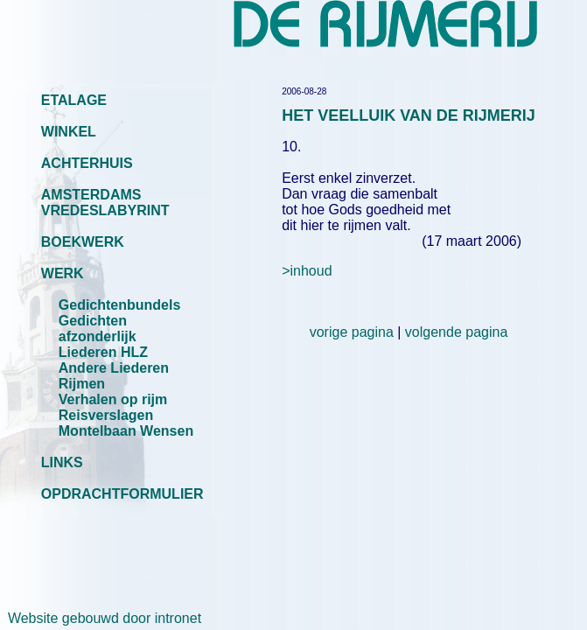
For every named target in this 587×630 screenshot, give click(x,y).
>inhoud (307, 270)
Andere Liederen (114, 367)
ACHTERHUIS (87, 163)
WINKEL (68, 131)
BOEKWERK (82, 241)
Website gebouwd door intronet (100, 618)
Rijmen (82, 383)
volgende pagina (456, 332)
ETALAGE (74, 100)
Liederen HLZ (103, 352)
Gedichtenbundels (120, 305)
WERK (62, 273)
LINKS (62, 462)
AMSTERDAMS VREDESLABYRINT (105, 202)
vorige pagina (352, 332)
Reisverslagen (106, 415)
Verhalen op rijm (113, 399)
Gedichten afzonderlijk (97, 328)
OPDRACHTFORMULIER (122, 493)
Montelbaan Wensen (126, 431)
